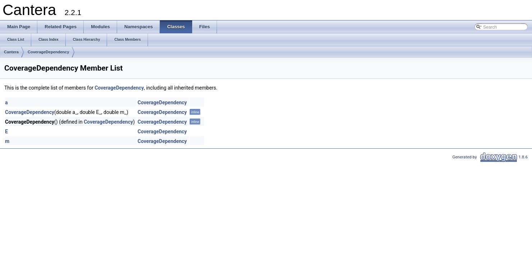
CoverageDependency (48, 52)
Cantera (11, 52)
